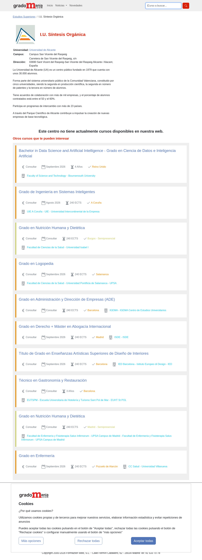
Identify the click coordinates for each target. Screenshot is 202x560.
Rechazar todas (88, 541)
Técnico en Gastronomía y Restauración (53, 380)
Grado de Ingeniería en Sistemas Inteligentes (57, 192)
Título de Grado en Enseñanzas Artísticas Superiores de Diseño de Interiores (83, 353)
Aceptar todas (143, 541)
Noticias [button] (60, 5)
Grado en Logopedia (36, 263)
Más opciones (31, 541)
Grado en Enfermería (36, 456)
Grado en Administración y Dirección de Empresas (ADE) (67, 299)
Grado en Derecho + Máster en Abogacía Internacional (65, 326)
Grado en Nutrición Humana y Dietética (52, 228)
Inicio (50, 5)
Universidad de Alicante (42, 50)
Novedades (76, 5)
